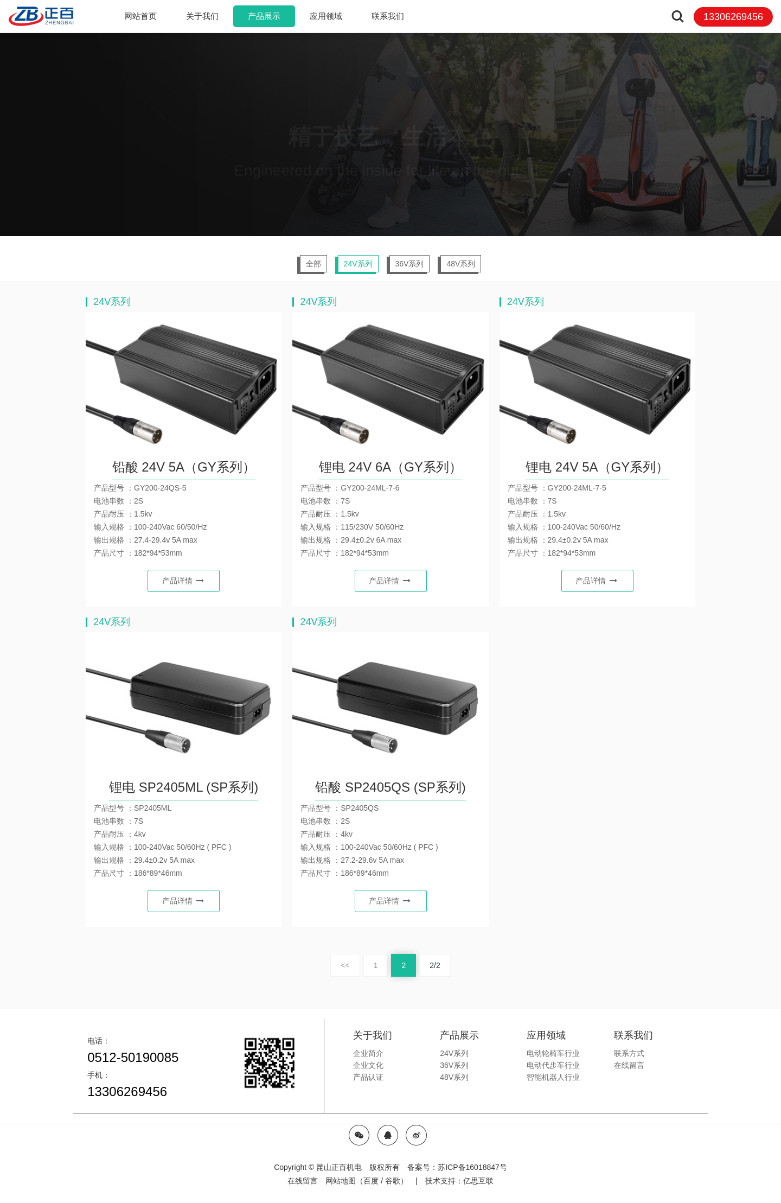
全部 (313, 263)
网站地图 (340, 1180)
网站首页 (140, 16)
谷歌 (392, 1180)
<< (345, 965)
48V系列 (460, 263)
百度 (371, 1180)
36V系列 (409, 263)
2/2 (435, 965)
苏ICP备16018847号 (472, 1167)
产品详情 (183, 580)
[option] (390, 134)
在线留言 (302, 1180)
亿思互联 (478, 1180)
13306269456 (127, 1091)
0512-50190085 (132, 1057)
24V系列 (358, 263)
